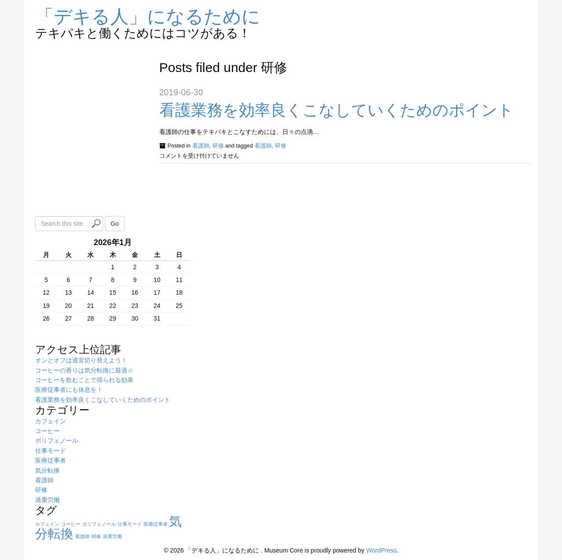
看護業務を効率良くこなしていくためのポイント (336, 110)
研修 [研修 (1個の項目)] (96, 536)
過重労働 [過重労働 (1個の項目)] (112, 536)
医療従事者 (50, 460)
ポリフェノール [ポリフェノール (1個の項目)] (99, 524)
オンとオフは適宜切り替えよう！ (81, 360)
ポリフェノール (56, 440)
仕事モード (50, 450)
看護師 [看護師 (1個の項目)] (82, 536)
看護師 (200, 146)
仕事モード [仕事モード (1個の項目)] (130, 524)
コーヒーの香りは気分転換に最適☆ (84, 370)
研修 (218, 146)
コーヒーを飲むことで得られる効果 (84, 379)
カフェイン (50, 421)
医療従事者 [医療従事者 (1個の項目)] (156, 524)
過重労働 (47, 499)
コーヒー (47, 430)
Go (115, 223)
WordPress (381, 550)
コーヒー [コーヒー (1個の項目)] (70, 524)
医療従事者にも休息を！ (69, 389)
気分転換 (47, 470)
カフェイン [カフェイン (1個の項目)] (47, 524)
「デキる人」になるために (147, 16)
